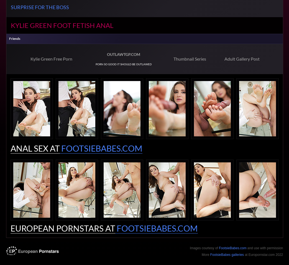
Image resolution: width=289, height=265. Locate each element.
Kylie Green (31, 25)
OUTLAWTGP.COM (123, 54)
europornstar (32, 250)
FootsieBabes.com (232, 248)
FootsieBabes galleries (227, 255)
